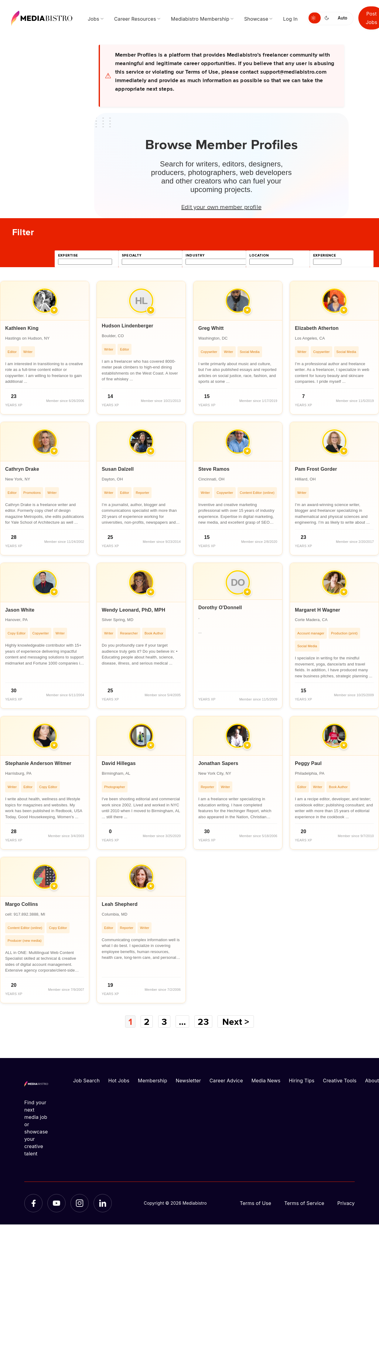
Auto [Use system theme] (342, 17)
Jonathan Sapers (218, 763)
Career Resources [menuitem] (135, 19)
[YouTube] (56, 1203)
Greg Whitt (211, 328)
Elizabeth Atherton (317, 328)
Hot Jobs (118, 1080)
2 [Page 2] (146, 1021)
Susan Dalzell (118, 469)
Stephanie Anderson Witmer (38, 763)
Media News (265, 1080)
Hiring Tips (301, 1080)
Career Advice (226, 1080)
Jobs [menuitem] (93, 19)
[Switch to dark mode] (328, 17)
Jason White (19, 610)
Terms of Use (255, 1203)
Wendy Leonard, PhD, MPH (133, 610)
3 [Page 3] (164, 1021)
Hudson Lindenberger (127, 325)
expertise (68, 255)
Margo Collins (21, 904)
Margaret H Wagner (317, 610)
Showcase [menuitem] (256, 19)
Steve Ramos (213, 469)
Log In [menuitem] (290, 19)
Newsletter (188, 1080)
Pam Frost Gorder (316, 469)
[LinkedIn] (103, 1203)
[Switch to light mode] (315, 17)
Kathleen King (22, 328)
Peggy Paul (308, 763)
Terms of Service (304, 1203)
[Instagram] (79, 1203)
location (259, 255)
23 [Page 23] (203, 1021)
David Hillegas (119, 763)
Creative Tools (340, 1080)
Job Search (86, 1080)
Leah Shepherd (120, 904)
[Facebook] (33, 1203)
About (372, 1080)
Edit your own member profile (221, 207)
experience (324, 255)
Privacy (346, 1203)
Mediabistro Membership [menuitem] (200, 19)
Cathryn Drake (22, 469)
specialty (132, 255)
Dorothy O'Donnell (220, 607)
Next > (235, 1021)
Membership (152, 1080)
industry (195, 255)
